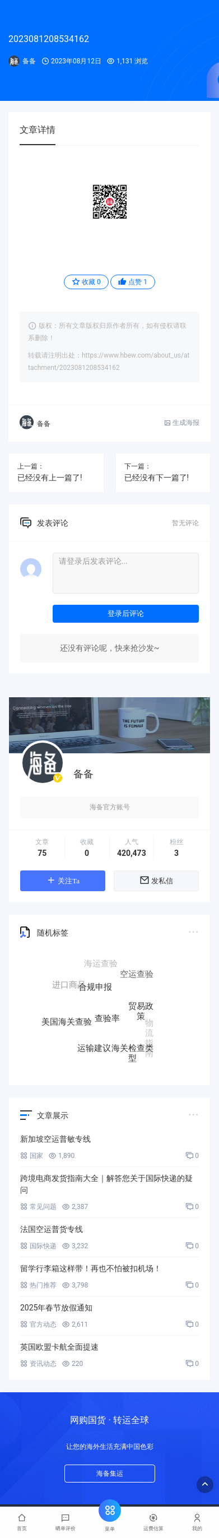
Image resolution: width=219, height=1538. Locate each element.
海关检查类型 (132, 1053)
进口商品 (69, 985)
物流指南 (149, 1036)
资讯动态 (38, 1364)
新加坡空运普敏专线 (55, 1138)
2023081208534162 (48, 39)
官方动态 (38, 1324)
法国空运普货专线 (51, 1229)
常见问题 (38, 1207)
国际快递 (38, 1246)
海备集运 (109, 1473)
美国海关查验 (66, 1022)
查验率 (107, 1022)
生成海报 (181, 423)
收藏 (86, 281)
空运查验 (136, 975)
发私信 (156, 880)
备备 (29, 61)
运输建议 (94, 1048)
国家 (31, 1156)
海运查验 (101, 964)
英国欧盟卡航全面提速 (59, 1346)
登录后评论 (126, 613)
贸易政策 (140, 1013)
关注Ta (63, 880)
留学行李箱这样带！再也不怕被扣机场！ (90, 1268)
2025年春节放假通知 (56, 1307)
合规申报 (95, 990)
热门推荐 (38, 1285)
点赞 (132, 281)
